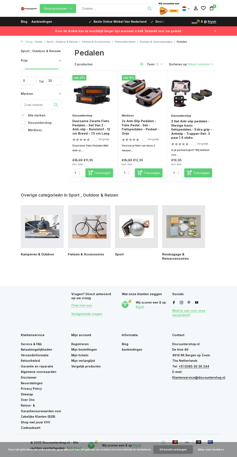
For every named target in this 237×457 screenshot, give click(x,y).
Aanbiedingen (42, 21)
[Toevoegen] (99, 172)
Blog (24, 21)
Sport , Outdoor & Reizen (63, 41)
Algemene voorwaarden (38, 372)
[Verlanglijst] (203, 8)
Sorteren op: (178, 64)
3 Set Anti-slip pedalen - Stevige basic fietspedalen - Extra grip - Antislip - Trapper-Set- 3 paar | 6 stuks (191, 129)
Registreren (80, 344)
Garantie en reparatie (37, 366)
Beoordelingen (32, 383)
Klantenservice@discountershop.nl (198, 377)
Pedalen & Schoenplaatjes (157, 41)
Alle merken (33, 115)
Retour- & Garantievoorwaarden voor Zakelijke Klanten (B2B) (41, 411)
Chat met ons (81, 305)
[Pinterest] (189, 302)
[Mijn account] (196, 8)
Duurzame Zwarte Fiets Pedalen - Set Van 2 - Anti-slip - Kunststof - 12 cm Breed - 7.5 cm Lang (91, 127)
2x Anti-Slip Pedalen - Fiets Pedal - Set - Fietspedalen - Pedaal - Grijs (140, 127)
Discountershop (36, 122)
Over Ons (28, 400)
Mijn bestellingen (84, 349)
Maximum (54, 80)
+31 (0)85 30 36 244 (194, 366)
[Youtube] (196, 302)
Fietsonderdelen (126, 41)
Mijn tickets (80, 355)
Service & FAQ (31, 344)
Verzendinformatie (35, 355)
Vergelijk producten (86, 366)
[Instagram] (181, 302)
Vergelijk (101, 139)
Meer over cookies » (211, 449)
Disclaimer (29, 377)
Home (40, 41)
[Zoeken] (117, 8)
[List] (142, 64)
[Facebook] (174, 302)
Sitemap (27, 394)
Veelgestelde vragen (86, 314)
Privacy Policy (31, 388)
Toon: (151, 64)
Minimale (29, 80)
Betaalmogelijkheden (36, 349)
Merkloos (31, 130)
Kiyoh (212, 21)
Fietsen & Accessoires (97, 41)
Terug (27, 41)
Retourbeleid (30, 360)
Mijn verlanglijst (83, 360)
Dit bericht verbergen (173, 449)
